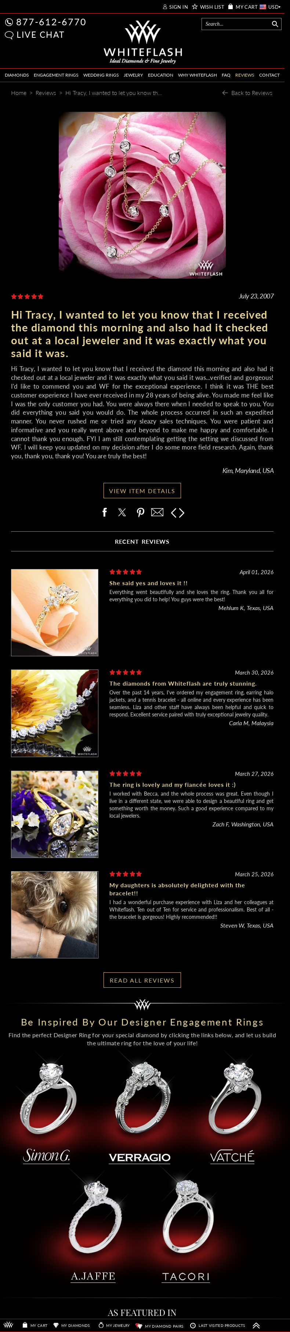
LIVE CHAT (41, 34)
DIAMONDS (17, 75)
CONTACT (269, 75)
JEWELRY (133, 75)
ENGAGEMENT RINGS (56, 75)
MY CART (247, 7)
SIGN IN (178, 7)
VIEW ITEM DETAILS (142, 490)
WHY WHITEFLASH (197, 75)
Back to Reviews (251, 92)
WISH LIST (212, 7)
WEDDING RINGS (101, 75)
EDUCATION (160, 75)
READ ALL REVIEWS (142, 980)
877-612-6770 (51, 21)
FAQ (226, 75)
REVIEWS (244, 75)
